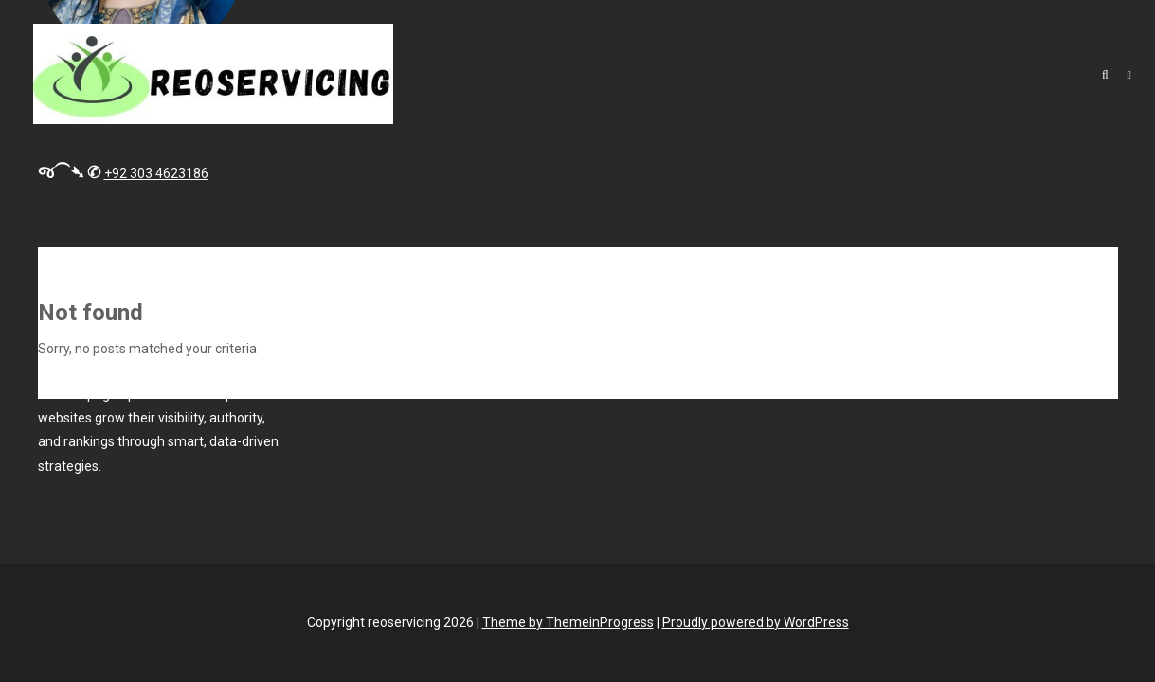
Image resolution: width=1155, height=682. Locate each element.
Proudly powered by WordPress (755, 622)
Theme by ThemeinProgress (568, 622)
